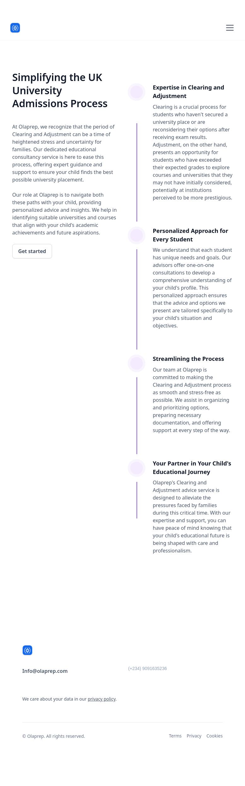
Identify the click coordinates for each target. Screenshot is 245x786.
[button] (228, 27)
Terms (175, 736)
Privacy (194, 736)
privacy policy (101, 699)
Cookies (215, 736)
